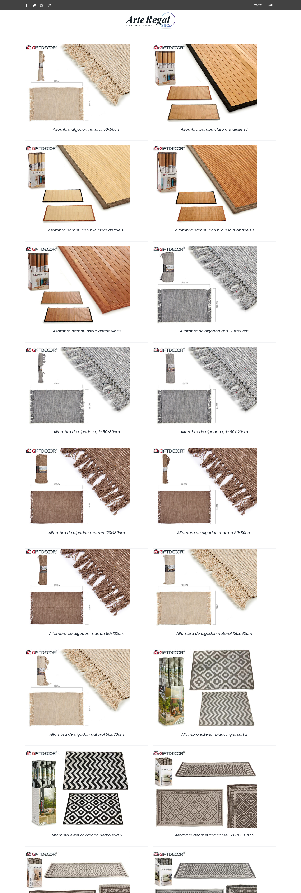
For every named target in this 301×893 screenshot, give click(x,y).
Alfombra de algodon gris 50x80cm (87, 431)
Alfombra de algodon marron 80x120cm (86, 633)
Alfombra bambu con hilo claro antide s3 (87, 230)
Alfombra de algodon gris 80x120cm (214, 431)
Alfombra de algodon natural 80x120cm (87, 734)
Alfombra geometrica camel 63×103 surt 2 (214, 835)
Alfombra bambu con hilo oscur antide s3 (214, 230)
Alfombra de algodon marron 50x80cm (214, 532)
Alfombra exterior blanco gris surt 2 (214, 734)
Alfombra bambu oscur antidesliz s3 (87, 331)
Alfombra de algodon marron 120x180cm (86, 532)
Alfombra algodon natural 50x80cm (87, 129)
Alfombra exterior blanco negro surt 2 (86, 835)
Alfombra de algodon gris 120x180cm (214, 331)
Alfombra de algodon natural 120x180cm (214, 633)
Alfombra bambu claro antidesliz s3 (214, 129)
